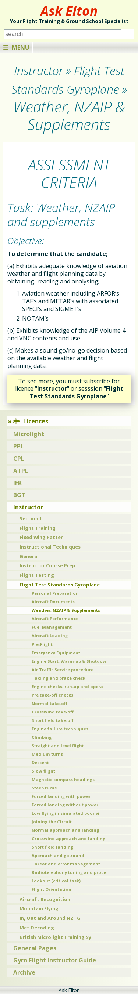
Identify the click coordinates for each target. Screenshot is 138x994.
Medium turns (47, 754)
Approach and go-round (58, 855)
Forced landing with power (61, 796)
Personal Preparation (55, 593)
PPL (18, 446)
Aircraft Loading (50, 635)
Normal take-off (49, 703)
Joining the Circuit (52, 821)
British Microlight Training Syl (56, 937)
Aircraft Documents (53, 601)
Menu (16, 47)
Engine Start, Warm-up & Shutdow (69, 661)
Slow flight (43, 771)
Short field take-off (53, 720)
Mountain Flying (39, 908)
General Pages (34, 948)
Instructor (28, 507)
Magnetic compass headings (63, 779)
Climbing (42, 737)
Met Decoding (37, 927)
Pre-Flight (42, 644)
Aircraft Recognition (45, 899)
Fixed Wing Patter (41, 537)
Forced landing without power (65, 804)
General (29, 556)
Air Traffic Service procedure (62, 669)
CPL (18, 459)
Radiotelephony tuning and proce (69, 872)
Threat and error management (66, 864)
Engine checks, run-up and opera (67, 686)
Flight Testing (37, 575)
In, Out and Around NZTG (50, 918)
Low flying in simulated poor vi (65, 813)
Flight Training (38, 528)
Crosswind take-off (53, 712)
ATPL (20, 471)
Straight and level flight (58, 745)
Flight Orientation (51, 889)
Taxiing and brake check (58, 678)
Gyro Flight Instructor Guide (54, 960)
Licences (30, 421)
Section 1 (31, 518)
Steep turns (44, 788)
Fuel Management (52, 627)
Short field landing (52, 847)
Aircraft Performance (55, 618)
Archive (24, 972)
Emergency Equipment (56, 652)
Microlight (28, 434)
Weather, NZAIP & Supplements (66, 610)
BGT (19, 495)
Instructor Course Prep (47, 565)
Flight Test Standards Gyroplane (60, 584)
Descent (40, 762)
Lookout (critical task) (56, 880)
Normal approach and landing (65, 830)
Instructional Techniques (50, 546)
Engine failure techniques (60, 728)
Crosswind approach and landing (68, 838)
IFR (17, 483)
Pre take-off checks (52, 695)
